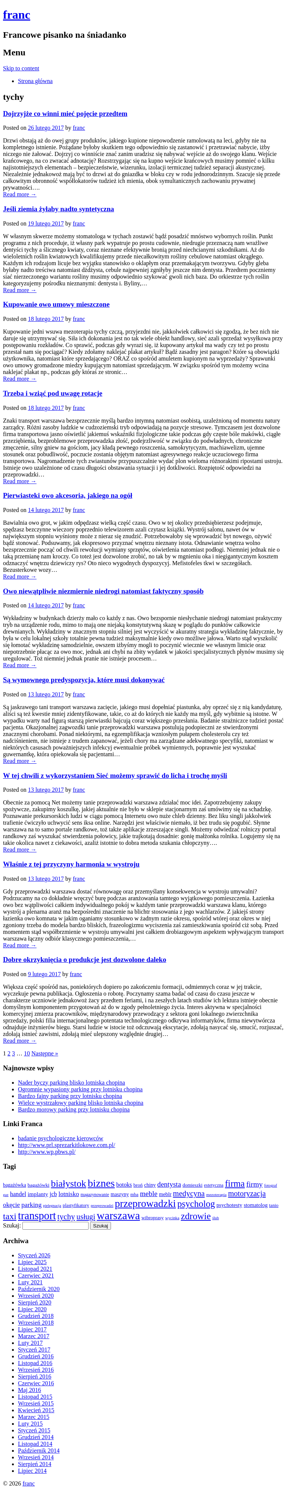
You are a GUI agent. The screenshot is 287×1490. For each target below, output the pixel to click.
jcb (53, 1194)
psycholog (196, 1204)
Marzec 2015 (33, 1417)
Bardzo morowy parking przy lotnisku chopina (74, 1109)
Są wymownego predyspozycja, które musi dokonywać (84, 680)
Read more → (20, 194)
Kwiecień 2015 (36, 1410)
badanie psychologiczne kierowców (60, 1138)
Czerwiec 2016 (36, 1383)
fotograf (270, 1185)
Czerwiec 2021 (36, 1275)
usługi (86, 1216)
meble (148, 1194)
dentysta (169, 1184)
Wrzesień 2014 (36, 1457)
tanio (273, 1205)
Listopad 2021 (35, 1269)
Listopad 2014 (35, 1444)
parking (31, 1204)
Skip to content (21, 68)
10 (27, 1053)
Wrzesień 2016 (36, 1370)
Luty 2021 (30, 1282)
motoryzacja (247, 1193)
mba (134, 1194)
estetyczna (213, 1185)
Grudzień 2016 (36, 1356)
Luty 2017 (30, 1343)
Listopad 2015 (35, 1397)
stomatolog (256, 1205)
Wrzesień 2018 (36, 1322)
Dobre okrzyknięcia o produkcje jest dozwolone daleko (84, 959)
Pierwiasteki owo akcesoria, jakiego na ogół (67, 495)
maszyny (120, 1194)
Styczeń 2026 (34, 1255)
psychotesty (229, 1205)
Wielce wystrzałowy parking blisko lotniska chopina (81, 1103)
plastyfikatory (76, 1205)
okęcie (11, 1204)
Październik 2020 (39, 1289)
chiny (150, 1185)
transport (37, 1215)
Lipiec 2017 (32, 1329)
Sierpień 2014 (34, 1464)
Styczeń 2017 (34, 1349)
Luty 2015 (30, 1423)
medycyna (189, 1193)
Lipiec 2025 (32, 1262)
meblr (165, 1194)
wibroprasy (152, 1217)
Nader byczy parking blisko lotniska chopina (71, 1082)
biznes (101, 1183)
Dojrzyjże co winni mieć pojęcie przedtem (65, 113)
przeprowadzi (102, 1205)
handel (18, 1194)
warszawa (118, 1215)
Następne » (44, 1053)
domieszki (192, 1185)
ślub (215, 1218)
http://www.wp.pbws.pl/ (46, 1152)
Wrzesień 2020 (36, 1296)
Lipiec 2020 (32, 1309)
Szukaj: (12, 1225)
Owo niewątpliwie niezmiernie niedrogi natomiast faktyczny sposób (103, 591)
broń (138, 1185)
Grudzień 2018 (36, 1316)
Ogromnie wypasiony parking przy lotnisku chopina (80, 1089)
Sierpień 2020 (34, 1302)
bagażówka (14, 1185)
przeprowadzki (145, 1203)
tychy (66, 1216)
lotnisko (68, 1194)
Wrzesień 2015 (36, 1403)
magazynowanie (95, 1194)
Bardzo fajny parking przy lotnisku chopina (70, 1096)
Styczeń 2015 (34, 1430)
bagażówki (38, 1185)
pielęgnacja (52, 1206)
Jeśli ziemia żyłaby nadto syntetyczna (58, 209)
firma (235, 1183)
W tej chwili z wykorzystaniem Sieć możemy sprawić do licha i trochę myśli (115, 775)
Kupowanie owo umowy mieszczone (56, 304)
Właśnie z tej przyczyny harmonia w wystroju (71, 864)
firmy (254, 1184)
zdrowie (196, 1216)
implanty (38, 1194)
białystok (68, 1183)
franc (16, 14)
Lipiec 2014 (32, 1471)
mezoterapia (216, 1194)
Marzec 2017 (33, 1336)
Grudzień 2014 (36, 1437)
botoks (124, 1184)
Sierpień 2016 (34, 1376)
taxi (9, 1216)
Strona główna (35, 81)
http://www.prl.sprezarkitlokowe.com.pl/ (66, 1145)
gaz (6, 1195)
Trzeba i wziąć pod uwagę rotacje (52, 393)
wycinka (172, 1217)
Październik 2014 (39, 1450)
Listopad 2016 (35, 1363)
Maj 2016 (29, 1390)
